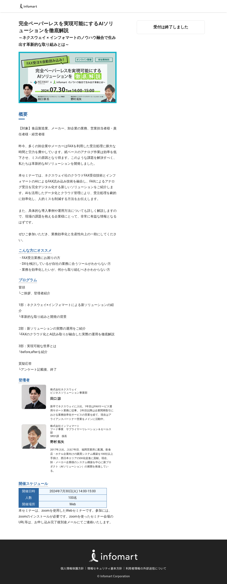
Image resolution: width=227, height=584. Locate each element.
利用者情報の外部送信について (146, 568)
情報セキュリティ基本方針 (104, 568)
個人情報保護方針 (72, 568)
